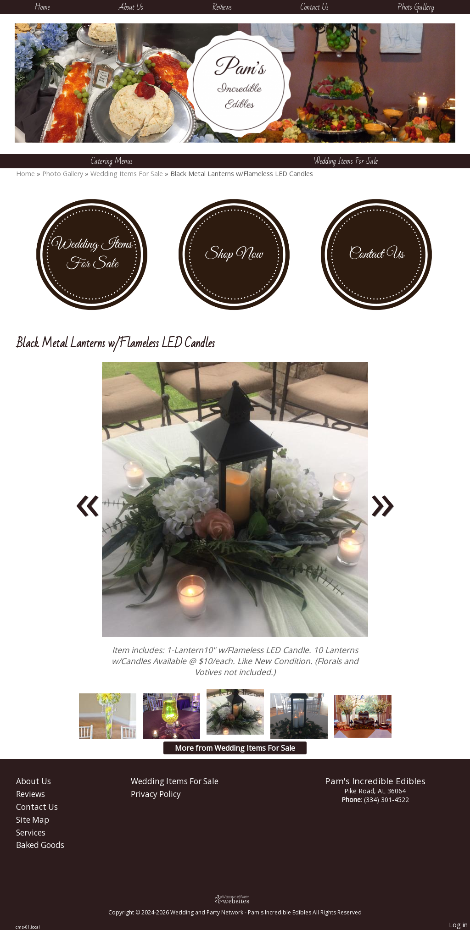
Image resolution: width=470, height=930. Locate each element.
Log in (458, 924)
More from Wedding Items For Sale (235, 748)
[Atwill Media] (235, 899)
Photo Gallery (415, 7)
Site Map (32, 819)
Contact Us (315, 7)
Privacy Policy (156, 794)
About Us (131, 7)
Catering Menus (112, 161)
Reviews (222, 7)
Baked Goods (40, 845)
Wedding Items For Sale (346, 161)
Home (42, 7)
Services (30, 832)
